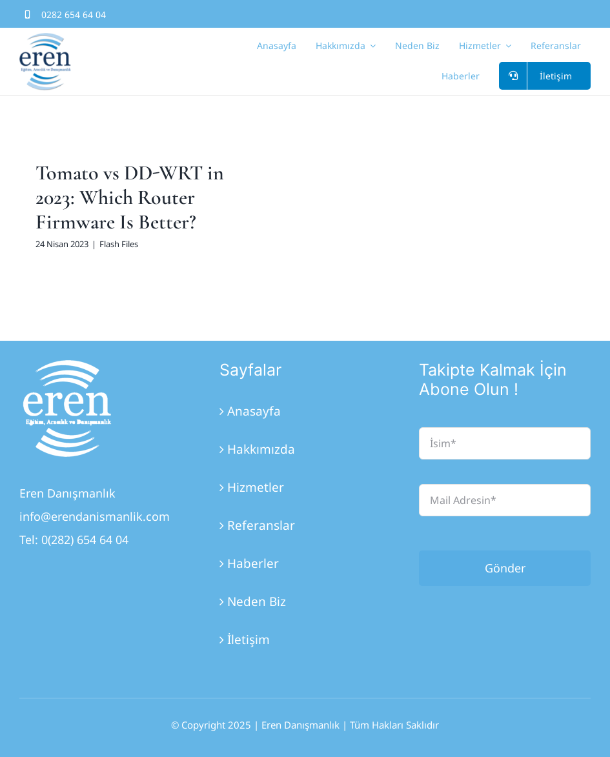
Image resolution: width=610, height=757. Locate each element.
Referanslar (261, 525)
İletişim (248, 639)
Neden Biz (256, 601)
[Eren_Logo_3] (67, 366)
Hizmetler (255, 487)
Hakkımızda (261, 449)
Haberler (253, 563)
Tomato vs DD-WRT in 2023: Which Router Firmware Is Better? (130, 197)
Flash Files (118, 244)
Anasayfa (254, 411)
